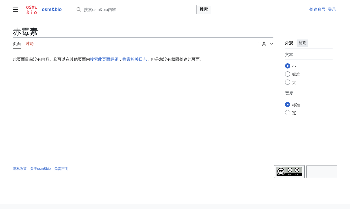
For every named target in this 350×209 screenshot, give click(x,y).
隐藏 (302, 43)
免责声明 (61, 169)
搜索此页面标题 (104, 59)
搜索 (204, 9)
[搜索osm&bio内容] (135, 9)
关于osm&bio (40, 169)
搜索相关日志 (134, 59)
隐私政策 (20, 169)
